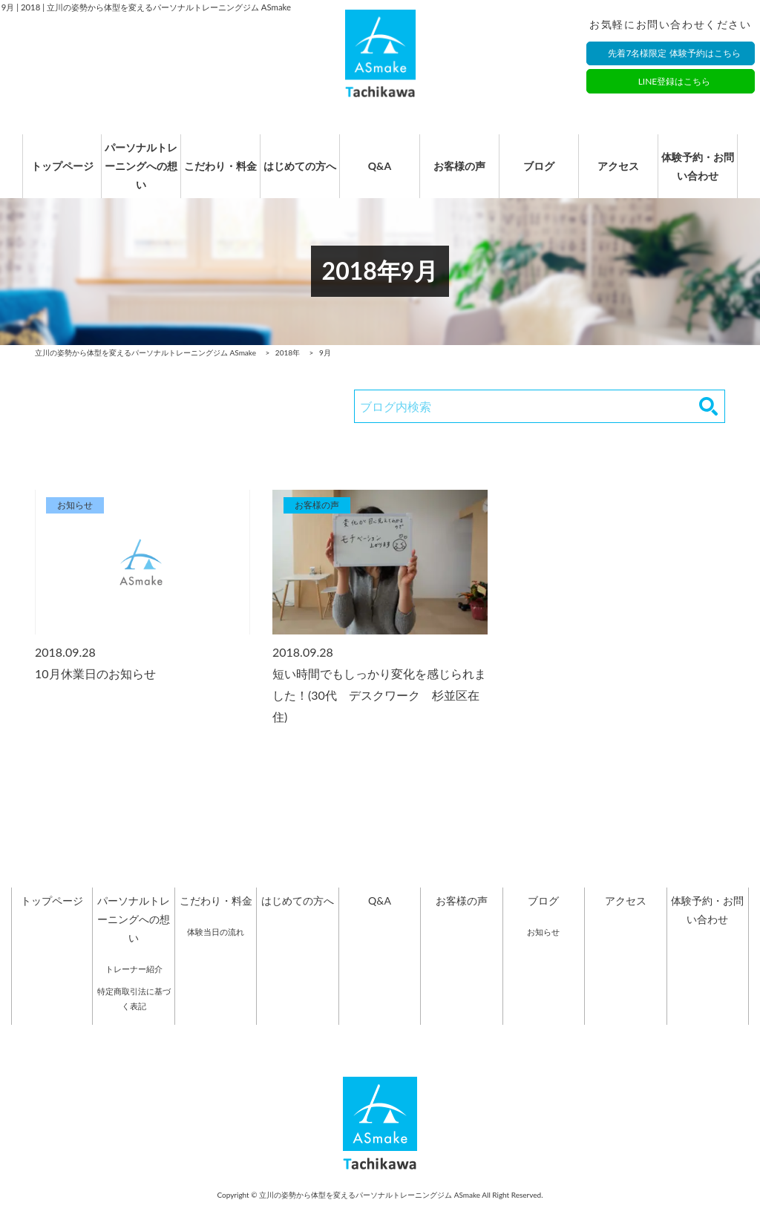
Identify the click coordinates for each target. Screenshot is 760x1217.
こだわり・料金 (216, 174)
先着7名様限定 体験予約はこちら (674, 53)
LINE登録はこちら (674, 82)
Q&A (380, 174)
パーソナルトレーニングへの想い (133, 174)
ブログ (543, 174)
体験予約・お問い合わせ (707, 174)
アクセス (625, 174)
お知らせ (543, 947)
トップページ (52, 174)
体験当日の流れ (215, 947)
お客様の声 (462, 174)
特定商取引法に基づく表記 (134, 1014)
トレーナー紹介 (134, 984)
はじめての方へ (297, 174)
